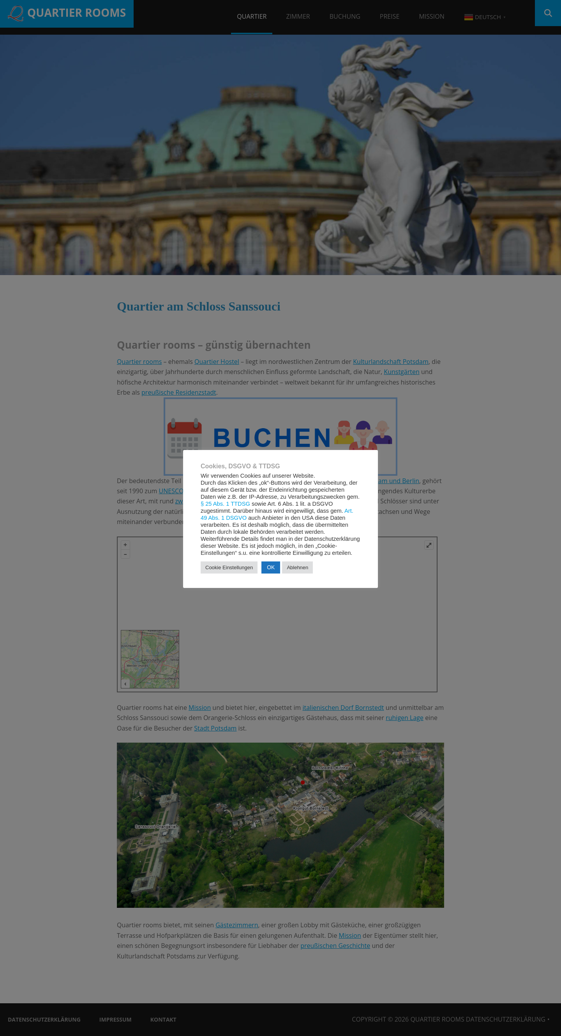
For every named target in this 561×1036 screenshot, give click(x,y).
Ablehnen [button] (297, 567)
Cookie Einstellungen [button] (229, 567)
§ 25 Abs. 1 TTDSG (225, 504)
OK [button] (271, 567)
